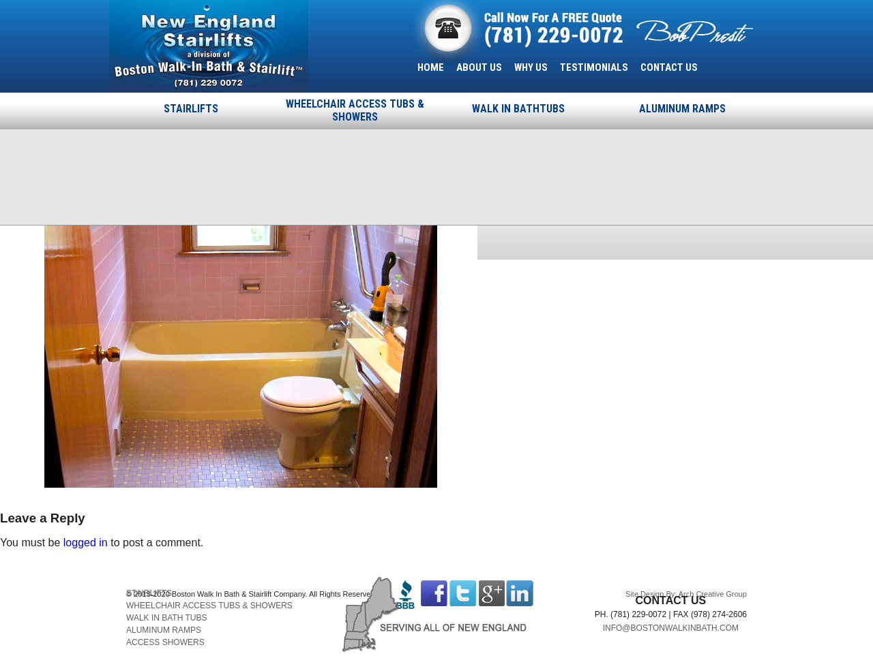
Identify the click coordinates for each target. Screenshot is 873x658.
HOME (430, 67)
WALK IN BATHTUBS (518, 108)
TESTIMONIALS (594, 67)
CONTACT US (669, 67)
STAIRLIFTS (191, 108)
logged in (85, 542)
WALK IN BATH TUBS (166, 618)
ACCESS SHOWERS (165, 642)
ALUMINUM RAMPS (682, 108)
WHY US (531, 67)
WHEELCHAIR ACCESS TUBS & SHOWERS (355, 110)
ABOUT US (479, 67)
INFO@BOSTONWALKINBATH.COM (671, 628)
